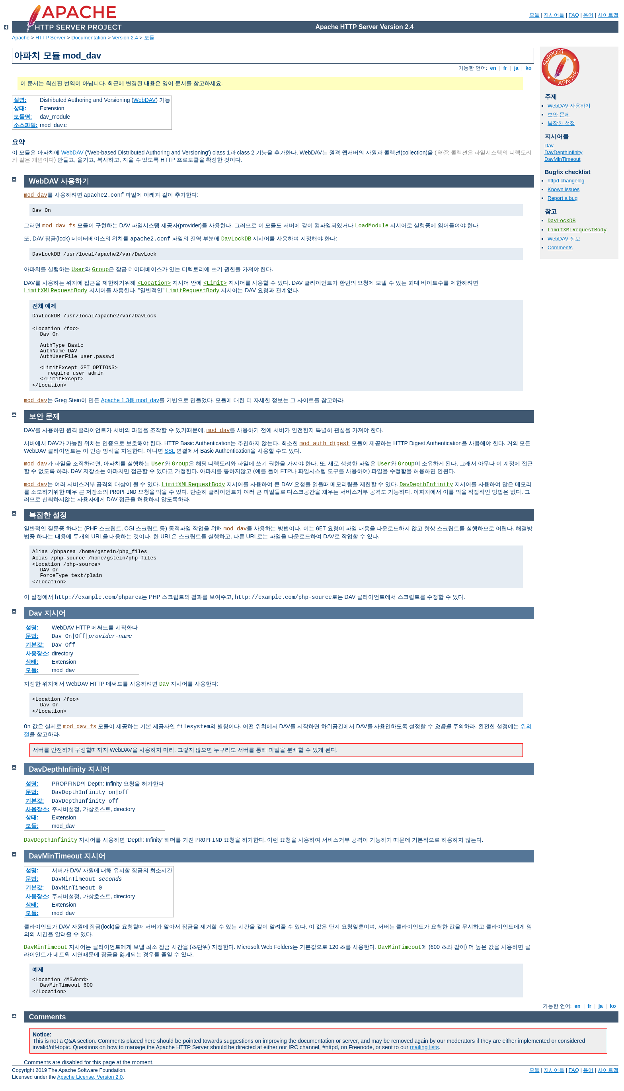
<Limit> (215, 283)
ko (528, 68)
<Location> (154, 283)
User (78, 269)
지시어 (55, 613)
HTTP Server (50, 38)
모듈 (534, 15)
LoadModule (371, 226)
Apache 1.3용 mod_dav (130, 400)
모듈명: (23, 116)
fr (505, 68)
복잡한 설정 (561, 123)
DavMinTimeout (562, 159)
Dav (549, 146)
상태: (20, 108)
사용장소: (37, 653)
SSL (169, 451)
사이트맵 (608, 15)
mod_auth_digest (325, 443)
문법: (32, 636)
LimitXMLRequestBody (577, 230)
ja (516, 68)
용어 (588, 15)
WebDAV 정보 (564, 239)
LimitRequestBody (192, 290)
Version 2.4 (125, 38)
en (493, 68)
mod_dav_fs (59, 226)
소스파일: (26, 125)
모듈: (32, 670)
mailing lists (424, 1047)
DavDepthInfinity (563, 152)
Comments (560, 247)
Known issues (563, 189)
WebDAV (144, 100)
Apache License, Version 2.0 (90, 1077)
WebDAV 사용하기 (569, 106)
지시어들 (554, 15)
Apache (20, 38)
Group (100, 269)
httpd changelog (566, 181)
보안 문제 (559, 114)
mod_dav (35, 195)
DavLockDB (561, 221)
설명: (20, 100)
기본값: (34, 644)
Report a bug (562, 198)
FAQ (574, 15)
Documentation (88, 38)
